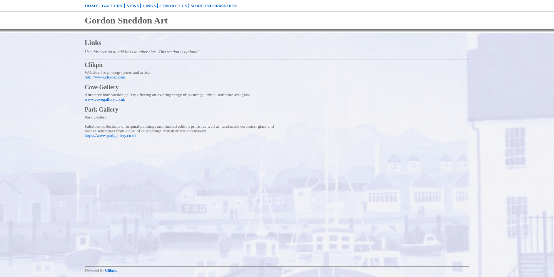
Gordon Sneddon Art (126, 20)
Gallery (112, 5)
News (132, 5)
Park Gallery (101, 109)
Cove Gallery (101, 87)
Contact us (173, 5)
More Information (213, 5)
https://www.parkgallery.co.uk (111, 135)
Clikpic (94, 65)
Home (91, 5)
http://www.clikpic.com (105, 77)
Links (149, 5)
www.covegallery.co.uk (105, 99)
